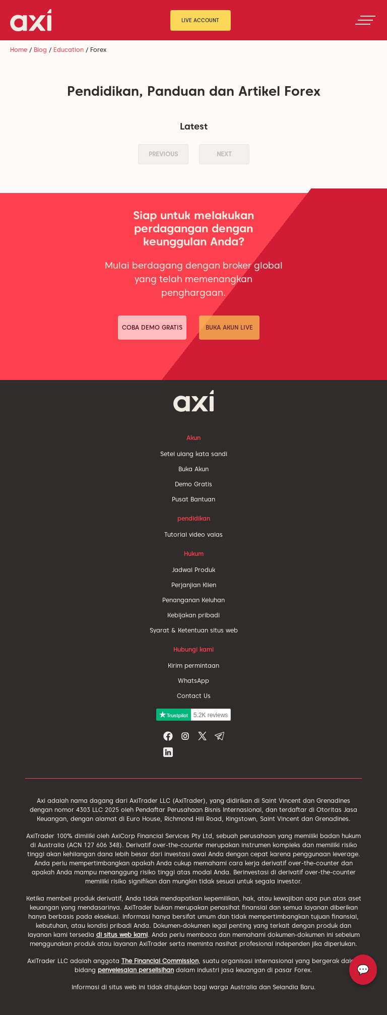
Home (18, 49)
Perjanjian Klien (193, 585)
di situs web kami (122, 934)
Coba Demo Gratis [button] (152, 327)
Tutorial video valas (193, 534)
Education (68, 49)
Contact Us (194, 696)
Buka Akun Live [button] (229, 327)
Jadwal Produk (193, 570)
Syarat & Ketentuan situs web (194, 630)
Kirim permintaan (193, 665)
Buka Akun (193, 469)
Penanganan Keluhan (193, 600)
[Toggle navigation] (365, 20)
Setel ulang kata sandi (193, 454)
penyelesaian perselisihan (136, 970)
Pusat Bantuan (193, 499)
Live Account (200, 20)
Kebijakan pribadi (193, 615)
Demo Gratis (193, 484)
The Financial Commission (160, 961)
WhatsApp (193, 680)
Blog (40, 49)
